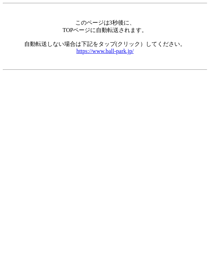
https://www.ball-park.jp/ (105, 51)
